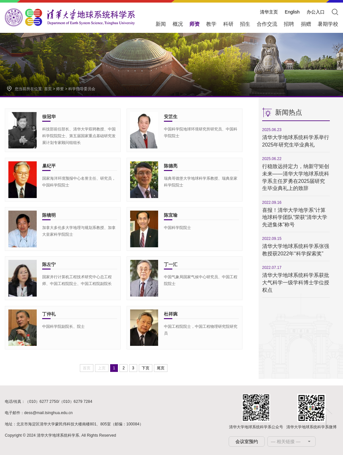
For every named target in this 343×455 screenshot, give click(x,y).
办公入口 (316, 11)
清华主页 (269, 11)
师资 (60, 89)
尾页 (161, 368)
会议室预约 (246, 441)
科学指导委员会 (81, 89)
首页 (48, 89)
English (292, 11)
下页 (145, 368)
